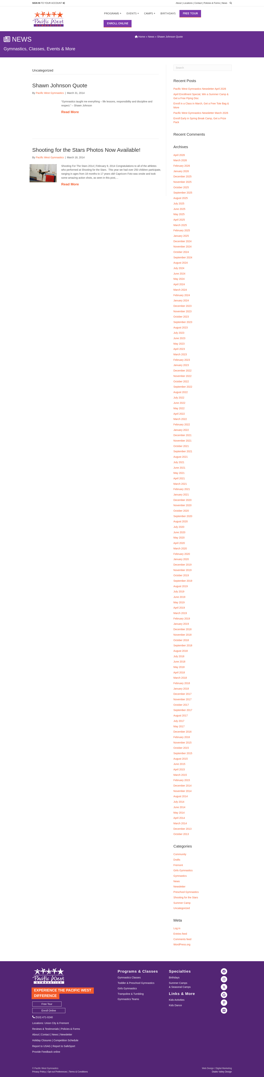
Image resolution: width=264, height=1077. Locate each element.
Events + (132, 13)
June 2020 (179, 532)
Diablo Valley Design (222, 1071)
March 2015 (180, 774)
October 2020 (181, 510)
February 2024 (181, 295)
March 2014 (180, 823)
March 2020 (180, 548)
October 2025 (181, 187)
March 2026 (180, 160)
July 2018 (178, 656)
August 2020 (180, 521)
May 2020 (179, 537)
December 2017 (182, 693)
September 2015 (182, 753)
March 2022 (180, 419)
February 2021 (181, 489)
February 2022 (181, 424)
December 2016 (182, 731)
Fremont (178, 865)
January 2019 (181, 623)
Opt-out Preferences (57, 1071)
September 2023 (182, 322)
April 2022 (179, 413)
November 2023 (182, 311)
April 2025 (179, 219)
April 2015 (179, 769)
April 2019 (179, 607)
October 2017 (181, 704)
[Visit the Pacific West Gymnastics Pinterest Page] (224, 1002)
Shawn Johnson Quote (59, 85)
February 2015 (181, 780)
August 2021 (180, 456)
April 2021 (179, 478)
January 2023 (181, 365)
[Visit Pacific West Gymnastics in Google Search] (224, 994)
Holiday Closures (42, 1040)
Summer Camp (182, 902)
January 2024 (181, 300)
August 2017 (180, 715)
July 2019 (178, 591)
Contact (198, 3)
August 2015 (180, 758)
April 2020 (179, 543)
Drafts (176, 859)
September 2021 (182, 451)
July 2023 (178, 332)
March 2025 (180, 225)
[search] (230, 3)
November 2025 (182, 181)
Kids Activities (177, 999)
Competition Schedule (66, 1040)
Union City (50, 1023)
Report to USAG (41, 1046)
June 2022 (179, 402)
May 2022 (179, 408)
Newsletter (179, 886)
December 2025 (182, 176)
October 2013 (181, 834)
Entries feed (180, 933)
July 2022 (178, 397)
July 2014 (178, 801)
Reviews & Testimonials (45, 1028)
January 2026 (181, 171)
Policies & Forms (212, 3)
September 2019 (182, 580)
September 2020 (182, 516)
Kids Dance (175, 1005)
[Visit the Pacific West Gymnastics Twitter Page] (224, 986)
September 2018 (182, 645)
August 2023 (180, 327)
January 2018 (181, 688)
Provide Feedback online (46, 1051)
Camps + (149, 13)
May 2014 (179, 812)
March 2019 (180, 613)
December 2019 (182, 564)
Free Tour (190, 13)
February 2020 (181, 553)
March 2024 (180, 289)
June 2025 (179, 209)
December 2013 (182, 828)
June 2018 (179, 661)
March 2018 (180, 677)
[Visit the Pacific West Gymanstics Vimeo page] (224, 1010)
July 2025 (178, 203)
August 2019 (180, 586)
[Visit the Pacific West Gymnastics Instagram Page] (224, 979)
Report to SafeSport (64, 1046)
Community (179, 854)
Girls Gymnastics (183, 870)
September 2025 (182, 192)
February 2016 (181, 737)
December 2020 (182, 500)
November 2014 (182, 791)
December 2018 (182, 629)
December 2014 (182, 785)
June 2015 (179, 764)
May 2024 (179, 278)
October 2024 (181, 252)
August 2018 (180, 650)
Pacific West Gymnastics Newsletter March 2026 (200, 112)
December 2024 (182, 241)
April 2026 (179, 155)
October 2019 (181, 575)
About (178, 3)
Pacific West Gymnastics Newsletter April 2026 (199, 88)
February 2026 (181, 165)
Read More (70, 112)
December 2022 (182, 370)
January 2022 (181, 429)
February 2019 (181, 618)
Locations (188, 3)
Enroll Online (117, 23)
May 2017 (179, 726)
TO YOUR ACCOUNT (48, 3)
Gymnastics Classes (129, 977)
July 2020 (178, 526)
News (224, 3)
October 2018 (181, 640)
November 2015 (182, 742)
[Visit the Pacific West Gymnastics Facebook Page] (224, 971)
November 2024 (182, 246)
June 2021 (179, 467)
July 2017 (178, 721)
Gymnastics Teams (128, 999)
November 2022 (182, 376)
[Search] (202, 68)
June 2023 (179, 338)
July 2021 (178, 462)
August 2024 (180, 262)
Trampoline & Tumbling (131, 993)
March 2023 (180, 354)
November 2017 (182, 699)
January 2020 (181, 559)
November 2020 (182, 505)
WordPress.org (181, 944)
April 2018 (179, 672)
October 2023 (181, 316)
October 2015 (181, 747)
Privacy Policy (39, 1071)
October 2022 (181, 381)
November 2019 (182, 570)
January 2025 (181, 235)
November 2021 (182, 440)
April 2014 (179, 817)
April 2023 (179, 349)
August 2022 (180, 392)
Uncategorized (181, 908)
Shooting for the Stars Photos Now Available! (86, 150)
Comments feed (182, 939)
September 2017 (182, 710)
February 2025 (181, 230)
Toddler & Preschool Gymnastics (136, 983)
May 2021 (179, 473)
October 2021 (181, 446)
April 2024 (179, 284)
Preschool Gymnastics (186, 892)
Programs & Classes (138, 971)
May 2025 (179, 214)
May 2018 (179, 667)
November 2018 (182, 634)
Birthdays (168, 13)
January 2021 (181, 494)
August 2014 (180, 796)
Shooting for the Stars (185, 897)
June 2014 (179, 807)
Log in (176, 928)
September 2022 (182, 386)
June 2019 (179, 597)
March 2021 (180, 483)
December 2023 (182, 305)
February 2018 (181, 683)
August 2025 (180, 198)
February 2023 (181, 359)
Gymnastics (180, 875)
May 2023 (179, 343)
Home (140, 36)
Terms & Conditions (78, 1071)
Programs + (112, 13)
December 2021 (182, 435)
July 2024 (178, 268)
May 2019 (179, 602)
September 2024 (182, 257)
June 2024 (179, 273)
